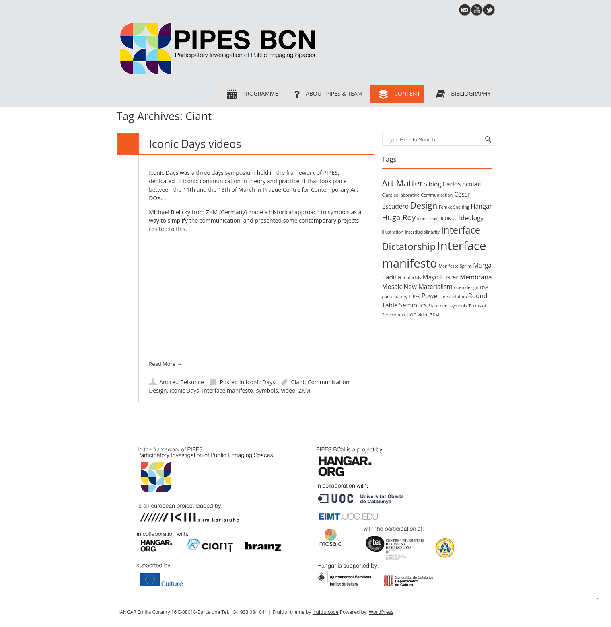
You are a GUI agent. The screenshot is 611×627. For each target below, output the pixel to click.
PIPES (414, 296)
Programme (250, 94)
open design (466, 287)
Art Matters (404, 183)
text (401, 315)
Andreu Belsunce (181, 382)
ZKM (212, 212)
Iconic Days (260, 382)
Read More (165, 363)
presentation (454, 296)
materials (412, 278)
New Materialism (428, 286)
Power (431, 295)
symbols (267, 390)
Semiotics (413, 305)
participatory (394, 296)
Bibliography (461, 94)
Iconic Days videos (195, 143)
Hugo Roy (399, 217)
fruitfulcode (326, 612)
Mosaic (392, 286)
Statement (438, 306)
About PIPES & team (326, 94)
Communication (329, 382)
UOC (411, 315)
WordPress (381, 612)
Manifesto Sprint (454, 266)
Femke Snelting (454, 207)
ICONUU (449, 218)
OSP (484, 287)
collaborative (407, 195)
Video (288, 390)
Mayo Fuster (441, 277)
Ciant (298, 382)
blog (435, 184)
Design (158, 390)
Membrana (476, 277)
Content (397, 94)
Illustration (392, 232)
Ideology (471, 217)
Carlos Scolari (461, 184)
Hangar (481, 206)
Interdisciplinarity (422, 232)
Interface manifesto (227, 390)
